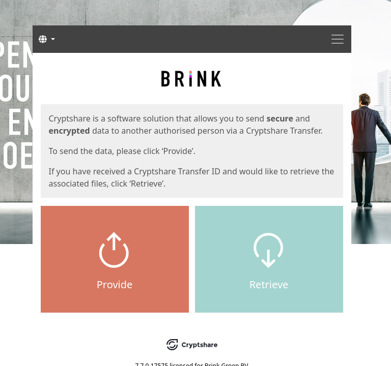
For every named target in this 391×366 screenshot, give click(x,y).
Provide (115, 284)
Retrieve (269, 284)
